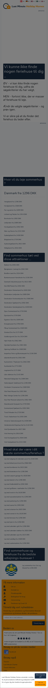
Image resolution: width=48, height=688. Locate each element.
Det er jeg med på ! (40, 676)
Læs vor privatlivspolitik (40, 683)
